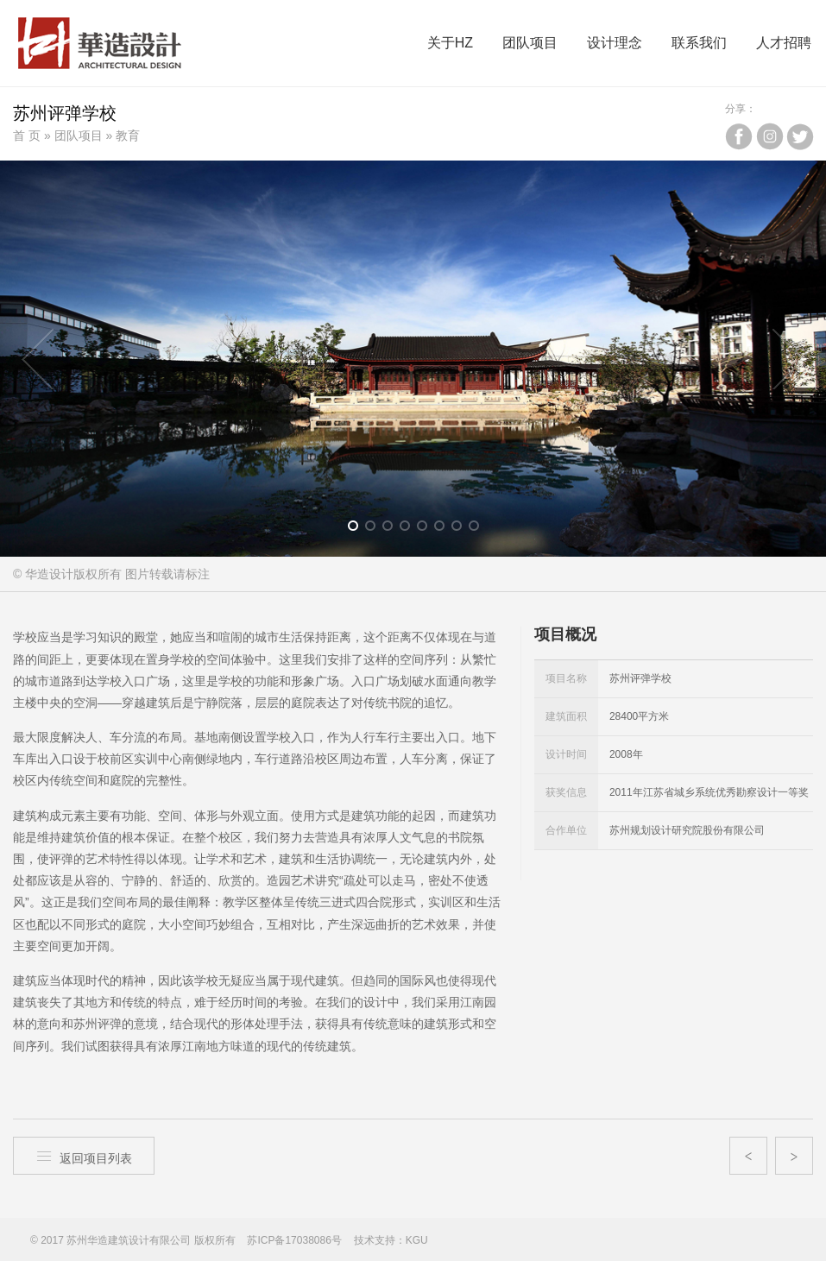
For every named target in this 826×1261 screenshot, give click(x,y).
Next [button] (788, 359)
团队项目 (78, 135)
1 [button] (358, 529)
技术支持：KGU (391, 1240)
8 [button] (479, 529)
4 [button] (410, 529)
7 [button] (462, 529)
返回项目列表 (83, 1156)
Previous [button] (38, 359)
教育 (128, 135)
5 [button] (427, 529)
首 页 (27, 135)
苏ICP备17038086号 (294, 1240)
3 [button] (393, 529)
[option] (413, 359)
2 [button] (376, 529)
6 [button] (445, 529)
